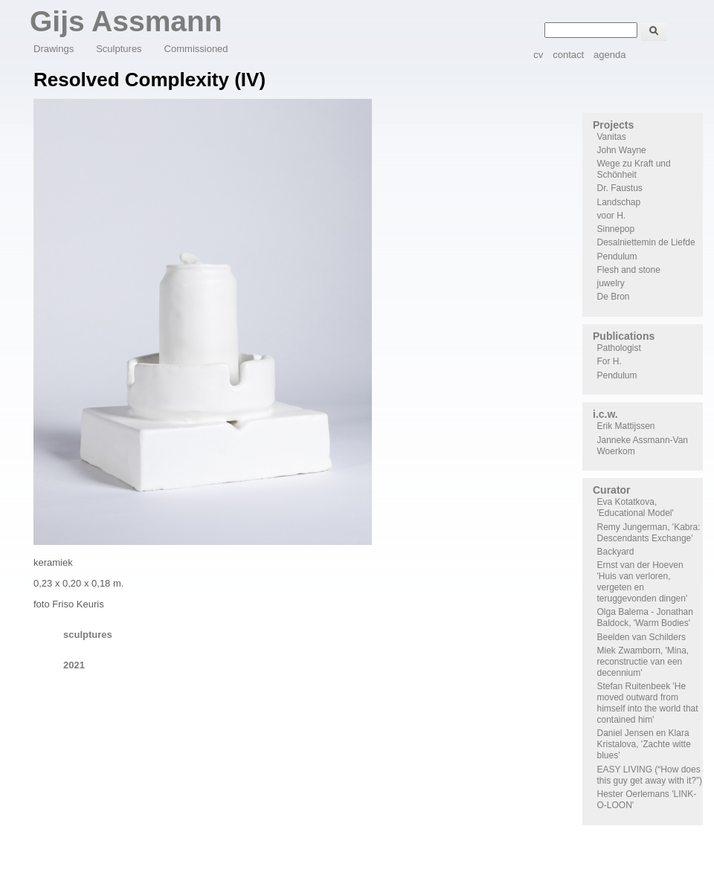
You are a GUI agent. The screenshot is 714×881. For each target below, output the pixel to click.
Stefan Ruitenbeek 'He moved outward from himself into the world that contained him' (647, 703)
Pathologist (619, 348)
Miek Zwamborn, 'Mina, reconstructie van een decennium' (643, 661)
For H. (609, 361)
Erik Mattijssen (626, 426)
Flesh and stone (628, 270)
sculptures (87, 634)
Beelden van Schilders (641, 637)
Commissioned (196, 49)
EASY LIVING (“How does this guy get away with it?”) (649, 775)
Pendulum (617, 256)
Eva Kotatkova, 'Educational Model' (635, 507)
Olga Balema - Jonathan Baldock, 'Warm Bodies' (645, 617)
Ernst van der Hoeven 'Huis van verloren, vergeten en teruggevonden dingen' (642, 582)
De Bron (613, 296)
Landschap (619, 202)
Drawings (53, 49)
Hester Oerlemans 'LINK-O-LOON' (647, 799)
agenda (609, 54)
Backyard (615, 551)
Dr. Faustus (620, 188)
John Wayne (621, 150)
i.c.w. (605, 414)
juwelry (611, 283)
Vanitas (611, 137)
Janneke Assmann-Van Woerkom (643, 445)
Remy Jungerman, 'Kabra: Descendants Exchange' (649, 532)
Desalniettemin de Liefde (646, 242)
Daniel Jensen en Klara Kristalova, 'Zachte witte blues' (644, 744)
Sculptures (118, 49)
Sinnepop (616, 229)
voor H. (611, 215)
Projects (613, 125)
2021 (74, 665)
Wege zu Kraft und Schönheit (634, 169)
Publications (623, 336)
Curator (612, 490)
